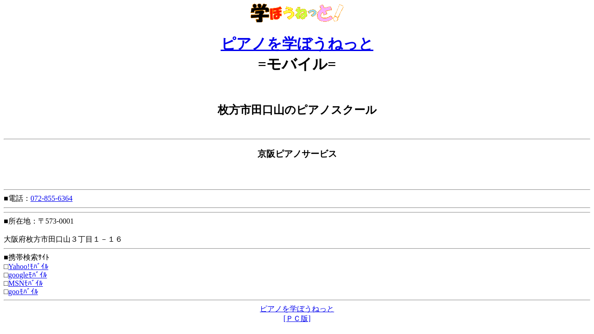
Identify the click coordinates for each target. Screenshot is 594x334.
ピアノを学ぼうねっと (297, 43)
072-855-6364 (52, 198)
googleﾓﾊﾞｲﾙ (27, 275)
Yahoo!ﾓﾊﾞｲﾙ (28, 266)
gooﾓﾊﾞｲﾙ (23, 291)
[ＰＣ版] (297, 318)
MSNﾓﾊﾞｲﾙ (25, 283)
